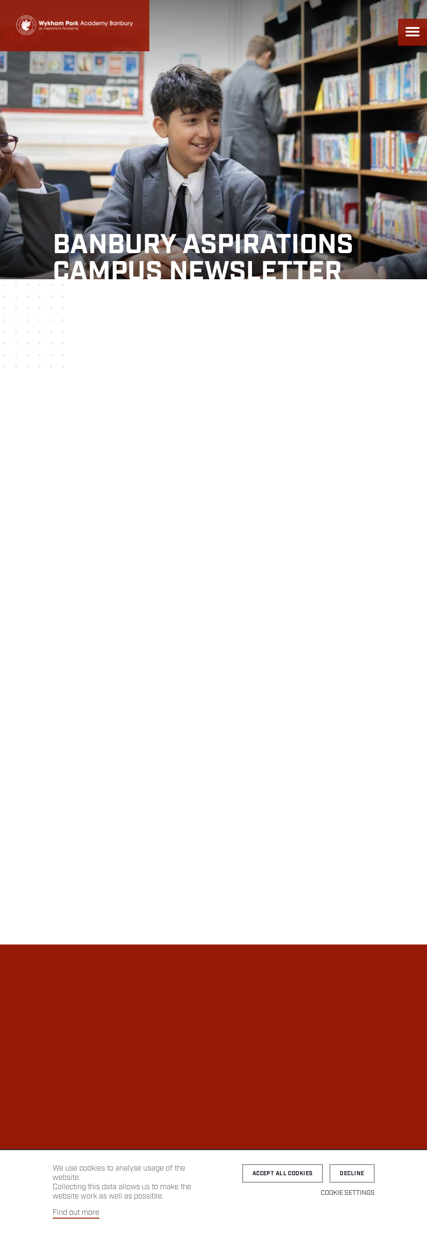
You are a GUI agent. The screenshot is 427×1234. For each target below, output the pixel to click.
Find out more (76, 1213)
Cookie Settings (348, 1193)
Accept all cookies (282, 1173)
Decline (352, 1173)
